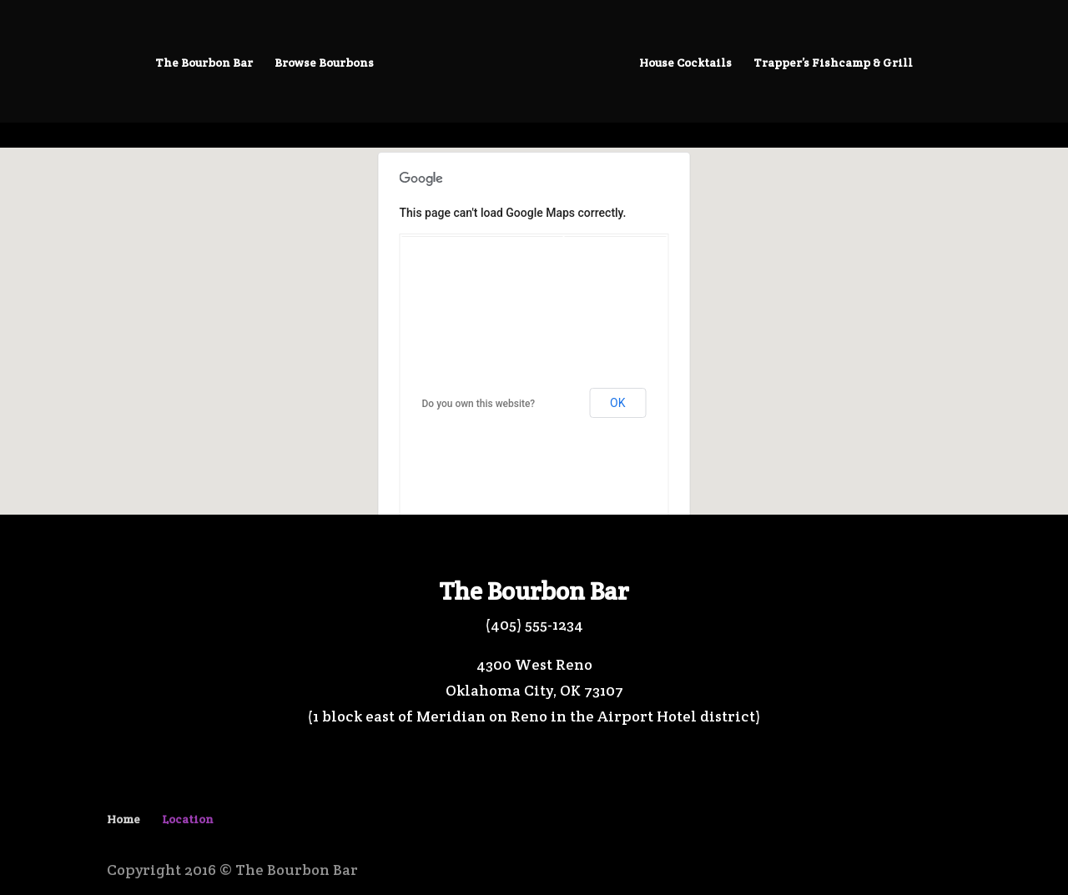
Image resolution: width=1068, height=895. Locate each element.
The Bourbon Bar (204, 63)
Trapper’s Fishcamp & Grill (833, 63)
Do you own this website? (479, 404)
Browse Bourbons (324, 63)
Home (123, 819)
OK (617, 403)
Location (188, 819)
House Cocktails (685, 63)
